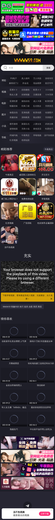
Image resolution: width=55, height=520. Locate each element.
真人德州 (25, 78)
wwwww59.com (27, 60)
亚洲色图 (25, 112)
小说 (4, 125)
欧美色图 (37, 112)
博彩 (4, 80)
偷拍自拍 (25, 101)
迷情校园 (14, 128)
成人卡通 (37, 101)
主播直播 (37, 94)
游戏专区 (49, 78)
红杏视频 (14, 140)
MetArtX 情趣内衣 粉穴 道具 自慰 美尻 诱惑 (22, 306)
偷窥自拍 (14, 112)
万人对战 (37, 78)
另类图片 (49, 117)
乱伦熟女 (37, 106)
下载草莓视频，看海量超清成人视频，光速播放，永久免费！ (27, 297)
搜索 (48, 67)
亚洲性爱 (14, 101)
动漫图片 (49, 112)
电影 (4, 103)
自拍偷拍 (25, 89)
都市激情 (14, 123)
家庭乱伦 (25, 123)
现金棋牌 (37, 83)
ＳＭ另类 (49, 94)
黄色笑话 (37, 128)
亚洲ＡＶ (14, 89)
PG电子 (13, 78)
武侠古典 (49, 123)
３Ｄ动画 (49, 89)
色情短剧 (25, 140)
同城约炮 (14, 135)
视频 (4, 91)
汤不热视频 (49, 135)
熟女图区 (37, 117)
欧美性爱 (49, 101)
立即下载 (45, 513)
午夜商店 (25, 135)
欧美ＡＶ (37, 89)
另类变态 (49, 106)
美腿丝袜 (14, 117)
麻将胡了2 (13, 83)
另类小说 (25, 128)
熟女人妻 (14, 94)
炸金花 (25, 83)
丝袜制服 (25, 94)
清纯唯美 (25, 117)
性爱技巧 (49, 128)
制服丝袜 (14, 106)
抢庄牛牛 (49, 83)
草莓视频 (37, 135)
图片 (4, 114)
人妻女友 (37, 123)
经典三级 (25, 106)
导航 (4, 137)
